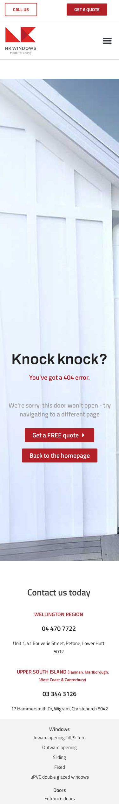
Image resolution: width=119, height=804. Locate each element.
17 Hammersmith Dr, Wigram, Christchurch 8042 (59, 708)
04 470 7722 (59, 628)
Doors (59, 790)
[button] (107, 41)
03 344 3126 (59, 694)
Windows (59, 729)
